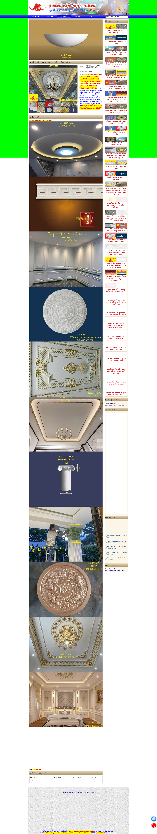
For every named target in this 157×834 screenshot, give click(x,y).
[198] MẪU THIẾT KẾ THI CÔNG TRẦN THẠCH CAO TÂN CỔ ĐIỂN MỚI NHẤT (116, 202)
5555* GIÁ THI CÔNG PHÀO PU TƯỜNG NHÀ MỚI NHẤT (116, 356)
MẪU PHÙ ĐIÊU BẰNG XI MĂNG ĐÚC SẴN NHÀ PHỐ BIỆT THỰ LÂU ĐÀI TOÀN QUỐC (116, 153)
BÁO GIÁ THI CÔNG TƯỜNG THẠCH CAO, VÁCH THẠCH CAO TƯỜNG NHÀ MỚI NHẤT (116, 215)
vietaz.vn (114, 833)
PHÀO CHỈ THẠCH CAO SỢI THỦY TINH (116, 164)
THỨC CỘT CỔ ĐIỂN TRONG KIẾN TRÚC (116, 130)
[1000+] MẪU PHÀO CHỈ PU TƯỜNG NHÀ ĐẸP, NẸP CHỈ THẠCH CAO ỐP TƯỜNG (116, 323)
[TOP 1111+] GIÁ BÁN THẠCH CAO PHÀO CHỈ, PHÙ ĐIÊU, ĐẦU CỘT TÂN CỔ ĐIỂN (116, 249)
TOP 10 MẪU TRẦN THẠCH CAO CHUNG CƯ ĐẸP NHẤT (116, 380)
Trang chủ (35, 17)
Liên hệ (90, 17)
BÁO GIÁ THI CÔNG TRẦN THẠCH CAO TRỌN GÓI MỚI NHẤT (116, 238)
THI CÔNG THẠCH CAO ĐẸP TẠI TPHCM (116, 39)
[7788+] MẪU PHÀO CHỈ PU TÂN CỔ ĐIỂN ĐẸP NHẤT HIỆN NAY (116, 84)
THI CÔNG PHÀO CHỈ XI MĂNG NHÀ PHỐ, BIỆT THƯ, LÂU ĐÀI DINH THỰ (116, 368)
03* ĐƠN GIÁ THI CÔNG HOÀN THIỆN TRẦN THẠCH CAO (116, 334)
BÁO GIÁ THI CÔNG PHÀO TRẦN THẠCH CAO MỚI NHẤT (116, 345)
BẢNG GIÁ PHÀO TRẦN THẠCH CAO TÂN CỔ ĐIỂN (116, 50)
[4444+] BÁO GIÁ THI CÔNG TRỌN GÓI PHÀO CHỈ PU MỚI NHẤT (116, 108)
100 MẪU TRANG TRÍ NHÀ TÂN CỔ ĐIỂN (116, 175)
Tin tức (77, 17)
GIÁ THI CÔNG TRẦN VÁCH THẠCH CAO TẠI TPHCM (116, 28)
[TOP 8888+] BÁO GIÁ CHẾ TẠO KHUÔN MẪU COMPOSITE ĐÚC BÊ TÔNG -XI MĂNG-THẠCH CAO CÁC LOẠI (116, 188)
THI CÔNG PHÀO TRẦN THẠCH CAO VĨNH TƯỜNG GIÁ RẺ (116, 391)
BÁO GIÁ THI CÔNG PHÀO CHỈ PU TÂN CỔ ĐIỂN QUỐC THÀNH (116, 227)
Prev (32, 83)
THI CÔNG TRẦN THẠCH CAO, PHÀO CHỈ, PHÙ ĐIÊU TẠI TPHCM (116, 311)
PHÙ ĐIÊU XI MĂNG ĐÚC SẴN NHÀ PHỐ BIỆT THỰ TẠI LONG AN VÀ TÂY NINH (116, 299)
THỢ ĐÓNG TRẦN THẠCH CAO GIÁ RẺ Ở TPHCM (116, 141)
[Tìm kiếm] (126, 17)
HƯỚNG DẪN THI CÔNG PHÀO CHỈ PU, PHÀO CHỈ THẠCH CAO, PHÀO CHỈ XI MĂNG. (116, 262)
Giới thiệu (50, 17)
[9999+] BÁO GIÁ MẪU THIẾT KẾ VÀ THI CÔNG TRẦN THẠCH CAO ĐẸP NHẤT (116, 62)
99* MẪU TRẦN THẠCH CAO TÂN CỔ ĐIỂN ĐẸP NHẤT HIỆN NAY (116, 74)
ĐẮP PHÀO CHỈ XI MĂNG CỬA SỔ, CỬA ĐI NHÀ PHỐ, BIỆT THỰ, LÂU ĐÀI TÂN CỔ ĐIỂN (116, 275)
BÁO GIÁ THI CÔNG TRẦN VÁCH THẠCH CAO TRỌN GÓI (116, 119)
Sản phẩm (64, 17)
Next (74, 83)
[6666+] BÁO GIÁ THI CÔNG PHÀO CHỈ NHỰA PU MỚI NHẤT (116, 287)
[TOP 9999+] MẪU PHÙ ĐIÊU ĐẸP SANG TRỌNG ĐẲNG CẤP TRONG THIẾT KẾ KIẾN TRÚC (116, 96)
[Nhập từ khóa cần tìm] (115, 17)
